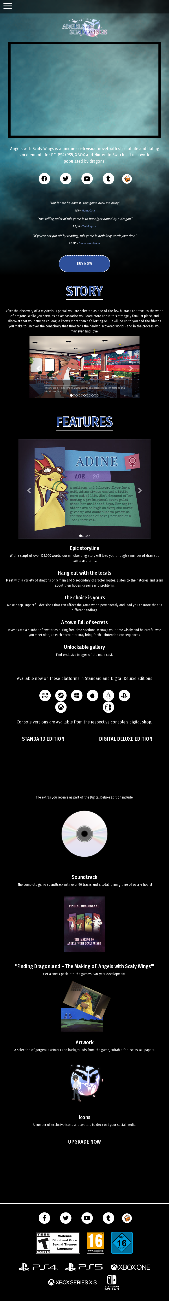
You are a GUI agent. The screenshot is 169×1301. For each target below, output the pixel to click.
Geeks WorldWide (89, 243)
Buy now (84, 263)
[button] (37, 367)
